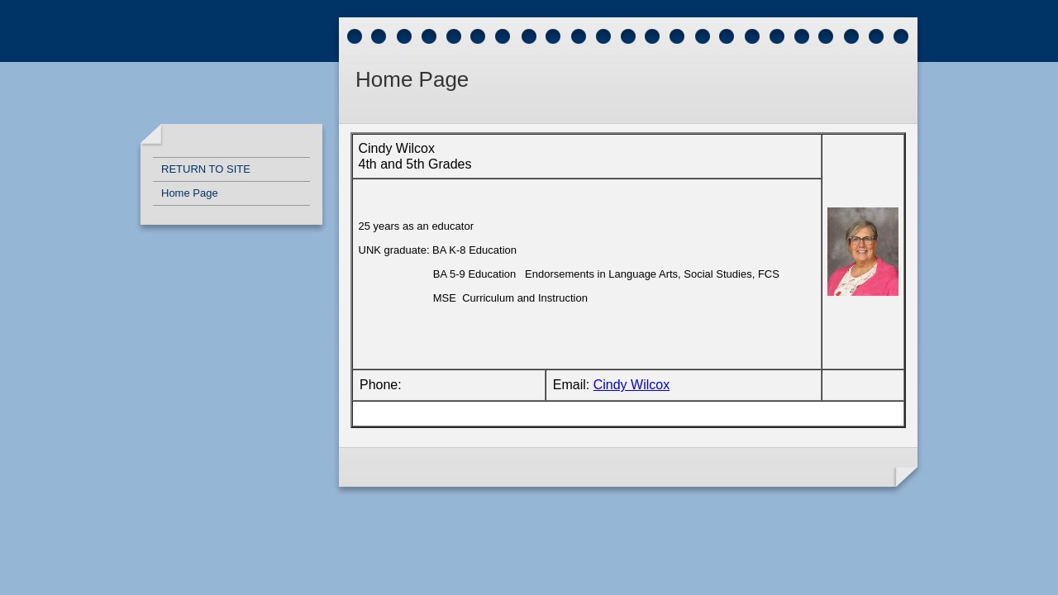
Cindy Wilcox (631, 385)
